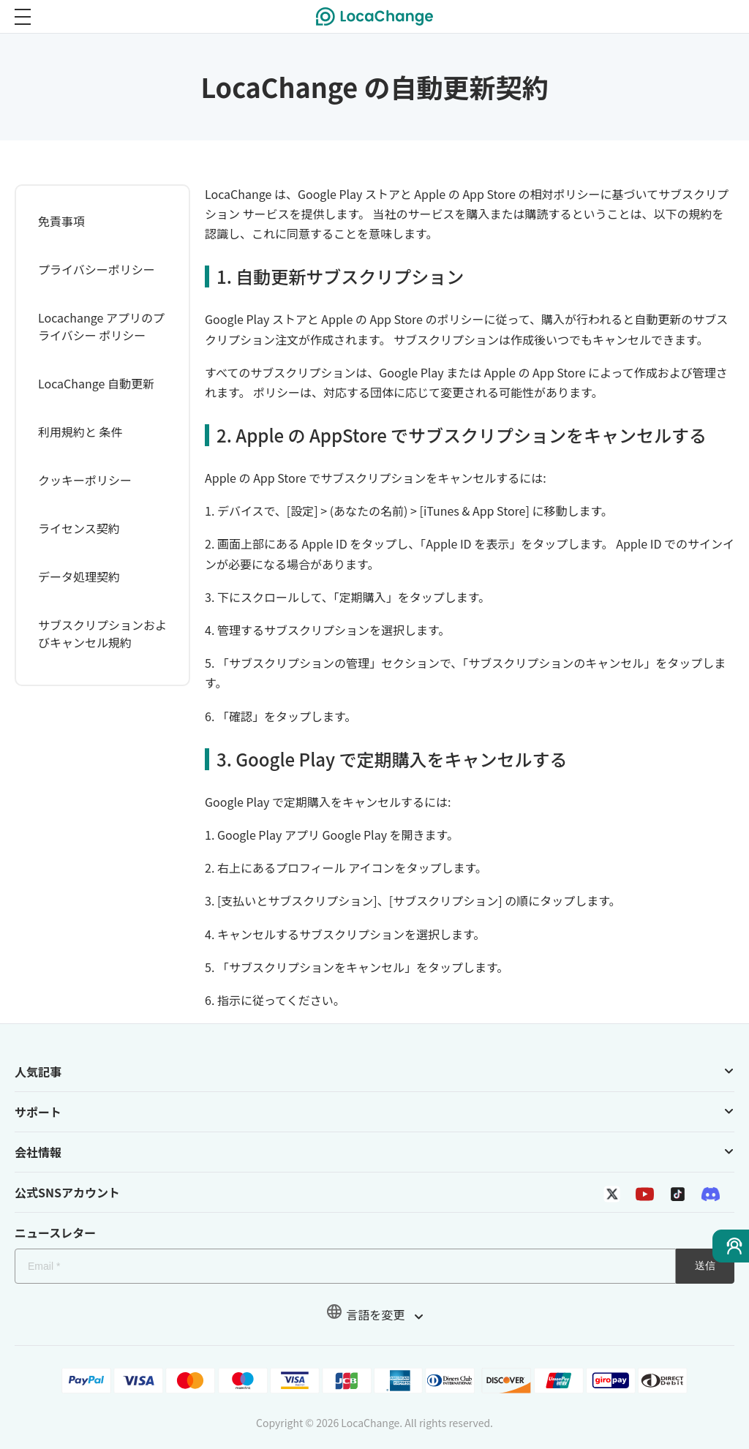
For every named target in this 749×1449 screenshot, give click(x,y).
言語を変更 (374, 1314)
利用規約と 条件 (80, 431)
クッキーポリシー (85, 480)
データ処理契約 (79, 576)
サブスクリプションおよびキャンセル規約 (102, 633)
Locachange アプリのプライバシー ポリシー (101, 326)
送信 (705, 1265)
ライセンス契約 (79, 528)
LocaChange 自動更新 (96, 383)
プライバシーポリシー (96, 269)
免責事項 (61, 221)
